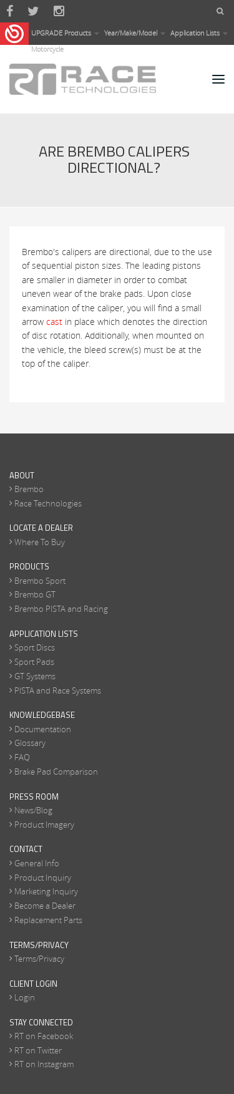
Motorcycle (47, 49)
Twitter (33, 11)
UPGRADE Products (65, 32)
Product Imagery (44, 824)
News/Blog (33, 810)
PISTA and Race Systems (57, 690)
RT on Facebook (43, 1036)
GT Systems (35, 676)
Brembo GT (35, 594)
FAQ (22, 757)
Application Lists (199, 32)
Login (24, 997)
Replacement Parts (48, 920)
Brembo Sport (40, 580)
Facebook (9, 11)
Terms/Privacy (39, 958)
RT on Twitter (38, 1050)
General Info (36, 863)
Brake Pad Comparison (56, 771)
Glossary (30, 742)
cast (54, 321)
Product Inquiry (42, 877)
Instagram (59, 11)
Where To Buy (39, 542)
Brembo (29, 489)
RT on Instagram (44, 1064)
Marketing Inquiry (46, 891)
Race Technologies (48, 503)
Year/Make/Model (134, 32)
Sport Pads (34, 661)
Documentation (42, 729)
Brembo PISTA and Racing (61, 608)
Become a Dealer (45, 905)
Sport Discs (34, 647)
